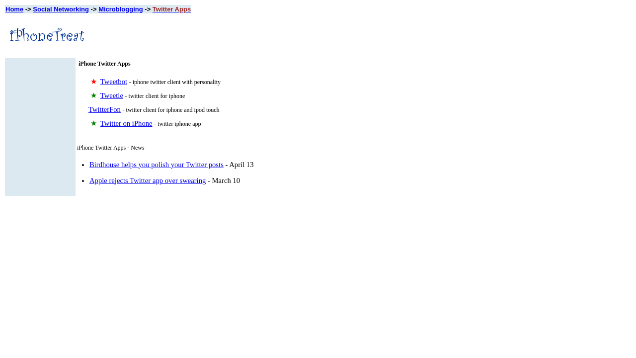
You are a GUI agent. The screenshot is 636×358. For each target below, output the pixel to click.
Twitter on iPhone (126, 123)
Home (14, 9)
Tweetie (111, 95)
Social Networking (61, 9)
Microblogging (120, 9)
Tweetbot (113, 82)
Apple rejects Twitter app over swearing (147, 180)
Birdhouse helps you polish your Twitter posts (156, 165)
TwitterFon (104, 109)
